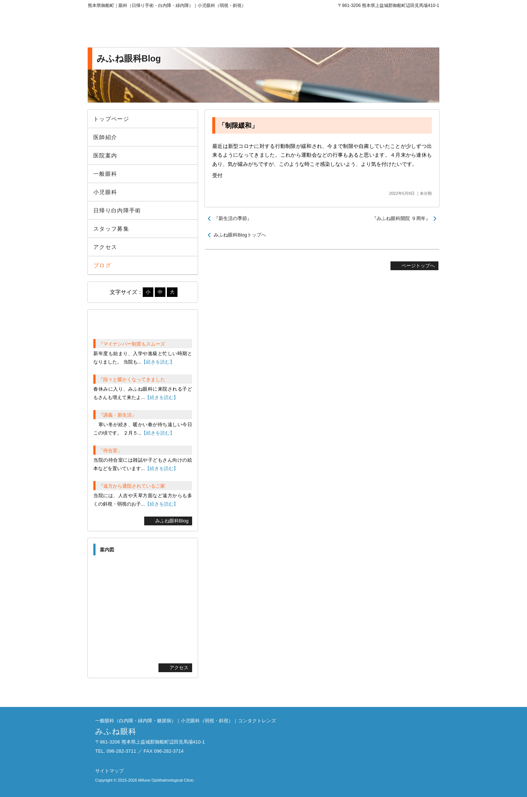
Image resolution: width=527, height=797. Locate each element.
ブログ (102, 265)
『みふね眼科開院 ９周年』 (401, 218)
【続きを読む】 (158, 362)
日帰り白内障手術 (117, 210)
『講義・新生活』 (117, 415)
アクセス (105, 247)
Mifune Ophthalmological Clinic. (166, 780)
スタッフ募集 (111, 229)
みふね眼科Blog (171, 521)
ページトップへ (418, 265)
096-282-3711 (378, 29)
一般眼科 (105, 174)
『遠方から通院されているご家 (131, 486)
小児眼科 (105, 192)
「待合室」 (110, 450)
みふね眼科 (148, 29)
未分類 (426, 193)
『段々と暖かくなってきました (131, 379)
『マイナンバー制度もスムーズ (131, 344)
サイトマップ (109, 771)
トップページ (111, 119)
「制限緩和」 (238, 125)
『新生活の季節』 (233, 218)
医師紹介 (105, 137)
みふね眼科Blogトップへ (240, 235)
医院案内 (105, 155)
